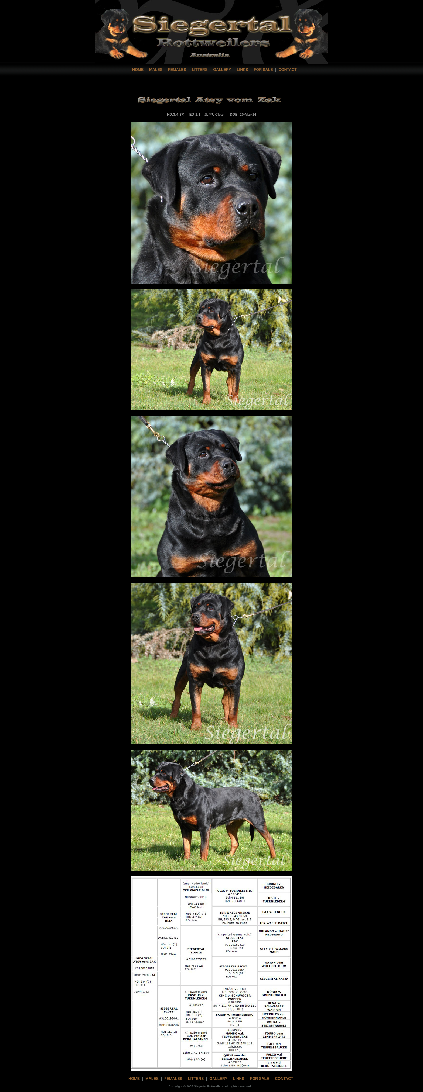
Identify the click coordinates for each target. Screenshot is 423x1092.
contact (287, 69)
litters (196, 1078)
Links (242, 69)
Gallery (222, 69)
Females (177, 69)
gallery (218, 1078)
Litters (199, 69)
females (173, 1078)
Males (155, 69)
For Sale (263, 69)
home (138, 69)
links (238, 1078)
